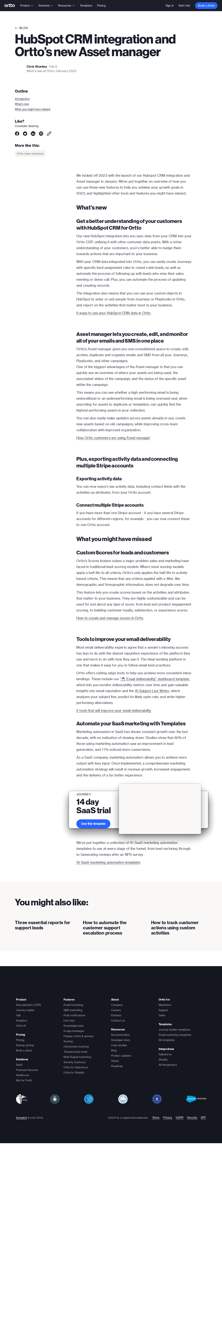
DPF (203, 1305)
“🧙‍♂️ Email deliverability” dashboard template (154, 832)
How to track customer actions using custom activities (175, 1115)
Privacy (167, 1305)
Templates (86, 5)
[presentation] (43, 1089)
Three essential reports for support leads (42, 1113)
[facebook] (17, 133)
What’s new (22, 104)
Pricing (101, 5)
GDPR (179, 1305)
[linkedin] (33, 133)
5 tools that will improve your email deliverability (113, 864)
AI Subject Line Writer (152, 844)
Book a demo (206, 5)
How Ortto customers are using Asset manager (113, 486)
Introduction (22, 98)
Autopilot (21, 1305)
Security (192, 1305)
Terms (156, 1305)
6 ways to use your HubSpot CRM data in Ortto (113, 313)
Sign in (170, 5)
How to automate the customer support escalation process (105, 1115)
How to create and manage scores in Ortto (109, 721)
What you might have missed (32, 109)
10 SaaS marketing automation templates (108, 1021)
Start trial (184, 5)
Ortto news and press (30, 153)
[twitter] (25, 133)
